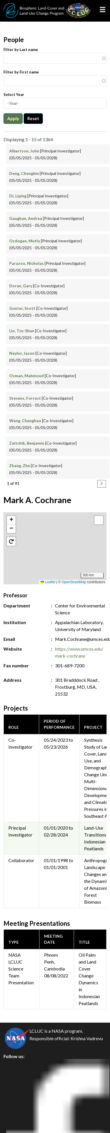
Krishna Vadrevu (87, 1038)
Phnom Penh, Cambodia (54, 961)
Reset (33, 118)
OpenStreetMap (74, 582)
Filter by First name (21, 72)
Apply (13, 118)
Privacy (16, 1078)
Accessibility (21, 1117)
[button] (55, 542)
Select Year (13, 94)
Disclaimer (19, 1104)
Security (17, 1091)
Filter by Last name (20, 49)
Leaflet (48, 582)
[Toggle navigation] (102, 9)
